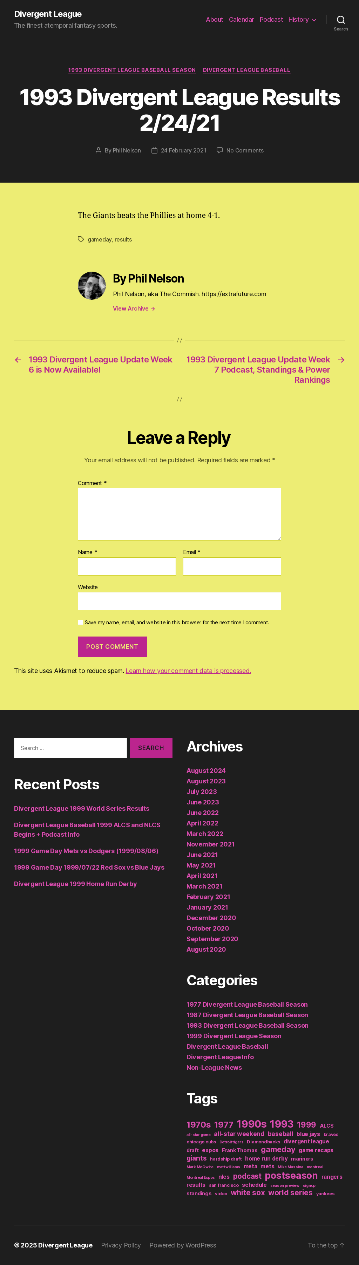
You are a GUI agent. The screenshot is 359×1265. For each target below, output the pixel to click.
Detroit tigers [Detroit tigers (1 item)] (231, 1142)
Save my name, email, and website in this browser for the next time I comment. (177, 622)
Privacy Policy (121, 1245)
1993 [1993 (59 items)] (281, 1124)
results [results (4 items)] (196, 1185)
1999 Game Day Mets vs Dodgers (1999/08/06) (86, 851)
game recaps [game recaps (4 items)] (316, 1150)
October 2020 (208, 928)
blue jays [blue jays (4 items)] (308, 1134)
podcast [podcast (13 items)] (247, 1176)
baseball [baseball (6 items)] (280, 1133)
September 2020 (212, 939)
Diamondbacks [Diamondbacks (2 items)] (263, 1141)
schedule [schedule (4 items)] (254, 1185)
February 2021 (208, 896)
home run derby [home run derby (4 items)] (266, 1158)
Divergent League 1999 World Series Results (81, 808)
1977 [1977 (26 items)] (223, 1125)
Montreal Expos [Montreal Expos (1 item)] (201, 1177)
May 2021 (201, 865)
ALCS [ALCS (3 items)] (327, 1126)
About (214, 19)
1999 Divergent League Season (234, 1036)
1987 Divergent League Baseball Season (247, 1015)
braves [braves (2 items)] (331, 1134)
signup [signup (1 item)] (309, 1185)
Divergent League (48, 14)
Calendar (241, 19)
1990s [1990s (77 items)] (252, 1124)
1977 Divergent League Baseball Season (247, 1004)
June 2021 (202, 854)
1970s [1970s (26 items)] (199, 1125)
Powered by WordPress (182, 1245)
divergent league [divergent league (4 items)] (306, 1141)
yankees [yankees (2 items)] (325, 1193)
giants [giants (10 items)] (196, 1158)
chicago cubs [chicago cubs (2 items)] (201, 1141)
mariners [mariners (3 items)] (302, 1159)
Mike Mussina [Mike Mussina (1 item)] (290, 1167)
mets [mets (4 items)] (267, 1166)
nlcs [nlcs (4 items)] (224, 1177)
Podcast (271, 19)
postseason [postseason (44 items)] (291, 1175)
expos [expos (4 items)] (210, 1150)
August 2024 (206, 770)
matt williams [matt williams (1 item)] (229, 1167)
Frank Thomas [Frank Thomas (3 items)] (240, 1150)
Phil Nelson (127, 150)
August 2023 (206, 781)
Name (87, 552)
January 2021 (207, 907)
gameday (99, 239)
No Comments (244, 150)
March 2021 (204, 886)
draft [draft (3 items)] (193, 1150)
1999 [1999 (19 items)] (306, 1124)
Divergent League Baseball (247, 70)
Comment (92, 483)
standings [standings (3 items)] (199, 1193)
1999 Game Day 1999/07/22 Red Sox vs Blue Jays (89, 867)
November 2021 (211, 844)
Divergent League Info (220, 1057)
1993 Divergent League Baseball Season (132, 70)
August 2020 (206, 949)
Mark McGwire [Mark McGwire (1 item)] (200, 1167)
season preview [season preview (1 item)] (284, 1185)
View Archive (134, 308)
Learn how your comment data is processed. (188, 670)
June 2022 (203, 812)
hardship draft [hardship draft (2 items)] (226, 1159)
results (123, 239)
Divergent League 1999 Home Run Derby (75, 883)
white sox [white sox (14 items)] (248, 1192)
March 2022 (205, 833)
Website (88, 587)
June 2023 (203, 802)
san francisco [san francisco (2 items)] (224, 1185)
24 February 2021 (183, 150)
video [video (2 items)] (221, 1193)
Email (192, 552)
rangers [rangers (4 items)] (332, 1177)
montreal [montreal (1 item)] (315, 1167)
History (299, 19)
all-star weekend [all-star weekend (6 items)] (239, 1133)
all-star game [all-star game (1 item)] (199, 1135)
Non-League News (214, 1067)
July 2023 (202, 791)
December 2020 (211, 917)
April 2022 (202, 823)
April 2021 (202, 875)
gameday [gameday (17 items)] (278, 1149)
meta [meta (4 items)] (250, 1166)
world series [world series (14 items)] (290, 1192)
